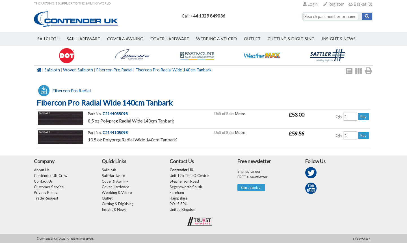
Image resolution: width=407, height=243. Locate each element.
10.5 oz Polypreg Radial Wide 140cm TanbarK (132, 139)
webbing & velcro (216, 38)
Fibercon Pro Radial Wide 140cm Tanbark (173, 69)
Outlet (107, 198)
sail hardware (83, 38)
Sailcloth (52, 69)
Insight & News (339, 38)
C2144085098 (115, 113)
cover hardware (169, 38)
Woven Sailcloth (78, 69)
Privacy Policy (45, 192)
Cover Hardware (115, 187)
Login (310, 4)
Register (333, 4)
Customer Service (49, 187)
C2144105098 (115, 132)
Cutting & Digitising (291, 38)
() (360, 4)
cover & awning (125, 38)
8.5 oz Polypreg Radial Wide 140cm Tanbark (131, 120)
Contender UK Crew (50, 175)
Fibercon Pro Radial (114, 69)
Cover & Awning (115, 181)
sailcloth (48, 38)
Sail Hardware (113, 175)
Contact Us (43, 181)
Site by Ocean (361, 238)
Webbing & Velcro (117, 192)
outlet (252, 38)
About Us (41, 170)
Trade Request (46, 198)
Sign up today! (251, 187)
